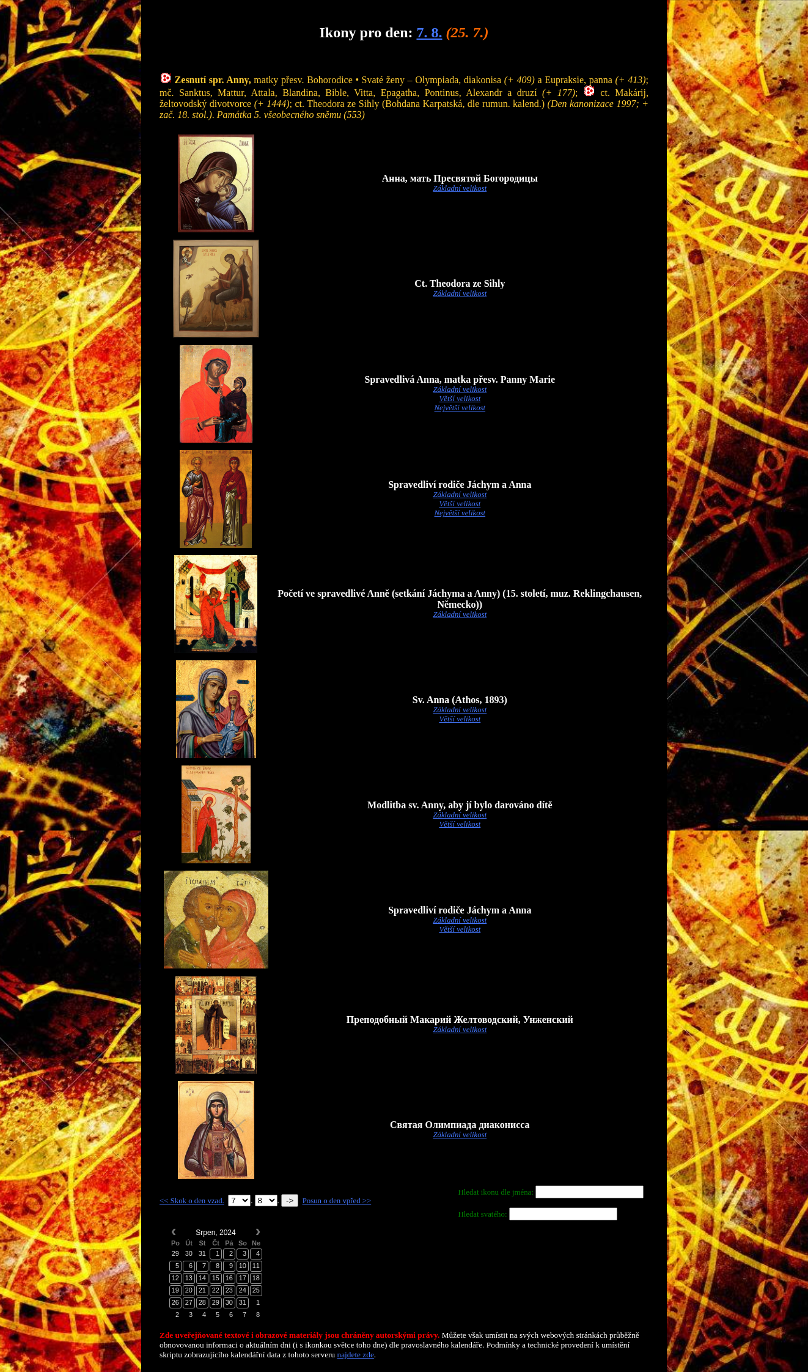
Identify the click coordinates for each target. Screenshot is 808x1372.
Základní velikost (460, 188)
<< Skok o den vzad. (192, 1201)
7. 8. (429, 32)
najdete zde (355, 1354)
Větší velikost (459, 398)
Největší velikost (460, 408)
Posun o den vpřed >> (337, 1201)
